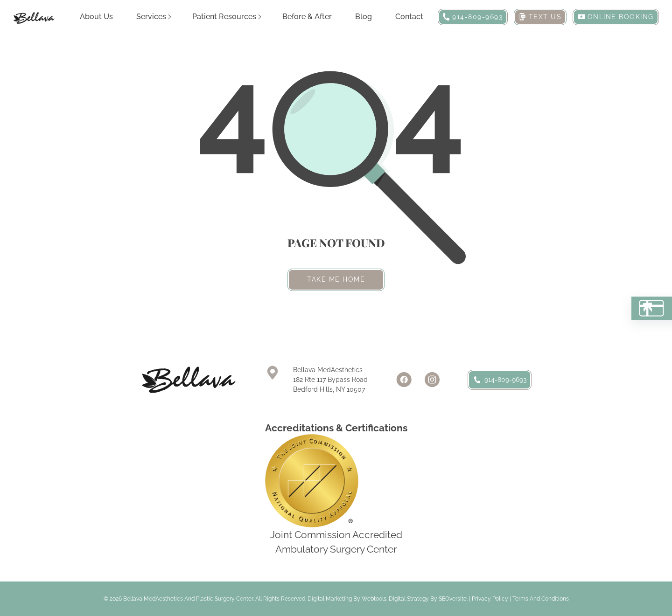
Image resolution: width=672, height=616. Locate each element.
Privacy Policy (490, 598)
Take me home (336, 279)
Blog (363, 16)
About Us (96, 16)
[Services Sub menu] (169, 17)
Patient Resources (224, 16)
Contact (409, 16)
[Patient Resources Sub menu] (260, 17)
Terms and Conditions (540, 598)
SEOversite (453, 598)
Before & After (307, 16)
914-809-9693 (499, 379)
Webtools (374, 598)
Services (151, 16)
